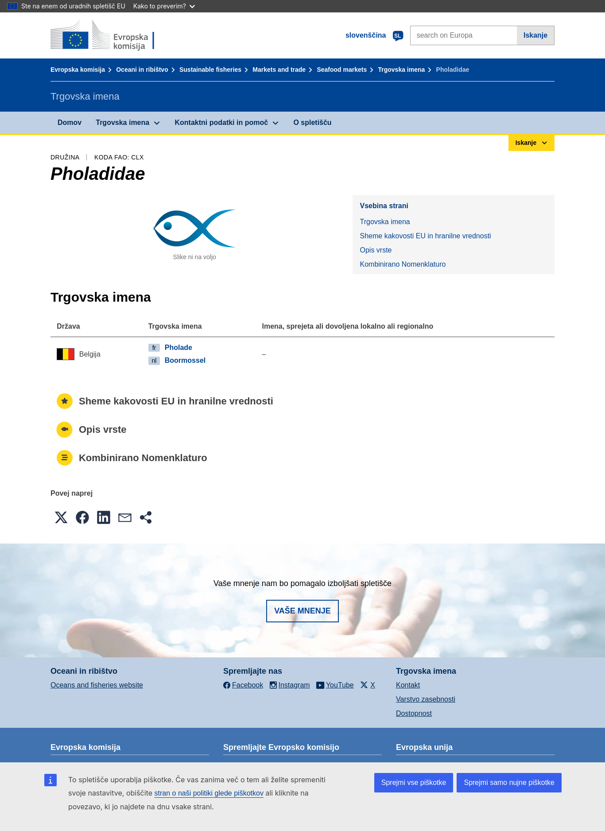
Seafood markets (342, 69)
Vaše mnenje (302, 610)
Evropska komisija (77, 69)
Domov (69, 122)
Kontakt (408, 685)
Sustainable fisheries (210, 69)
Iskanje (535, 35)
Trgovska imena (401, 69)
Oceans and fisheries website (96, 685)
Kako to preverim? (164, 6)
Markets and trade (279, 69)
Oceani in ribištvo (142, 69)
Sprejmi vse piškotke (413, 782)
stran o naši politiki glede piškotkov (209, 793)
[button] (61, 517)
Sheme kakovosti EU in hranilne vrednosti (425, 236)
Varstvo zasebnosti (425, 699)
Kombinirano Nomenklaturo (403, 264)
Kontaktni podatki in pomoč (221, 122)
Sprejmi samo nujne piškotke (509, 782)
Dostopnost (414, 713)
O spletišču (312, 122)
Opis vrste (376, 250)
